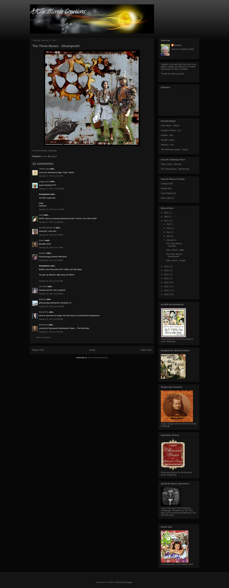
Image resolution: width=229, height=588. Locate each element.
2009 (166, 294)
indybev (42, 253)
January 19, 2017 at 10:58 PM (51, 306)
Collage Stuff (166, 183)
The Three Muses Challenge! (44, 151)
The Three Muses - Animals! (174, 244)
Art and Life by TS (47, 228)
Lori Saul (43, 286)
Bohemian (43, 325)
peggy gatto (44, 181)
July (168, 224)
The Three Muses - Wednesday (175, 169)
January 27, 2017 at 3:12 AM (51, 332)
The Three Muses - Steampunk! (174, 255)
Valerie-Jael (44, 169)
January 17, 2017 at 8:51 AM (51, 176)
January (170, 240)
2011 (166, 286)
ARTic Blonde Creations (57, 12)
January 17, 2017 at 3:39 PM (51, 222)
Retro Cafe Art (167, 198)
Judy (41, 215)
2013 (166, 278)
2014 (166, 274)
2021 (166, 212)
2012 (166, 282)
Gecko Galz (166, 188)
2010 (166, 290)
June (168, 228)
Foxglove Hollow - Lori (171, 130)
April (168, 236)
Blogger (129, 582)
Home (92, 350)
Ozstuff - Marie (167, 140)
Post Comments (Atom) (97, 357)
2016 (166, 266)
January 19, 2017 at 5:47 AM (51, 281)
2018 (166, 216)
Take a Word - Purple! (176, 260)
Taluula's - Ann (167, 145)
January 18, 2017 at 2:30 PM (51, 260)
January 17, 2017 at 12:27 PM (51, 209)
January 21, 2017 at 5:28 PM (51, 319)
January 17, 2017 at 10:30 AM (51, 189)
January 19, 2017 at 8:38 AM (51, 294)
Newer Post (38, 350)
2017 (166, 221)
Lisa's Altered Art (168, 193)
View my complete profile (182, 49)
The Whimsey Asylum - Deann (174, 149)
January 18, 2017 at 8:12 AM (51, 247)
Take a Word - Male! (175, 250)
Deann (42, 240)
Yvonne (178, 45)
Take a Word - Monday (171, 164)
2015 (166, 270)
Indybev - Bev (167, 135)
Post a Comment (43, 337)
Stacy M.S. (43, 312)
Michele (42, 299)
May (168, 232)
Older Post (146, 350)
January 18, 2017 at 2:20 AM (51, 235)
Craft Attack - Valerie (170, 125)
